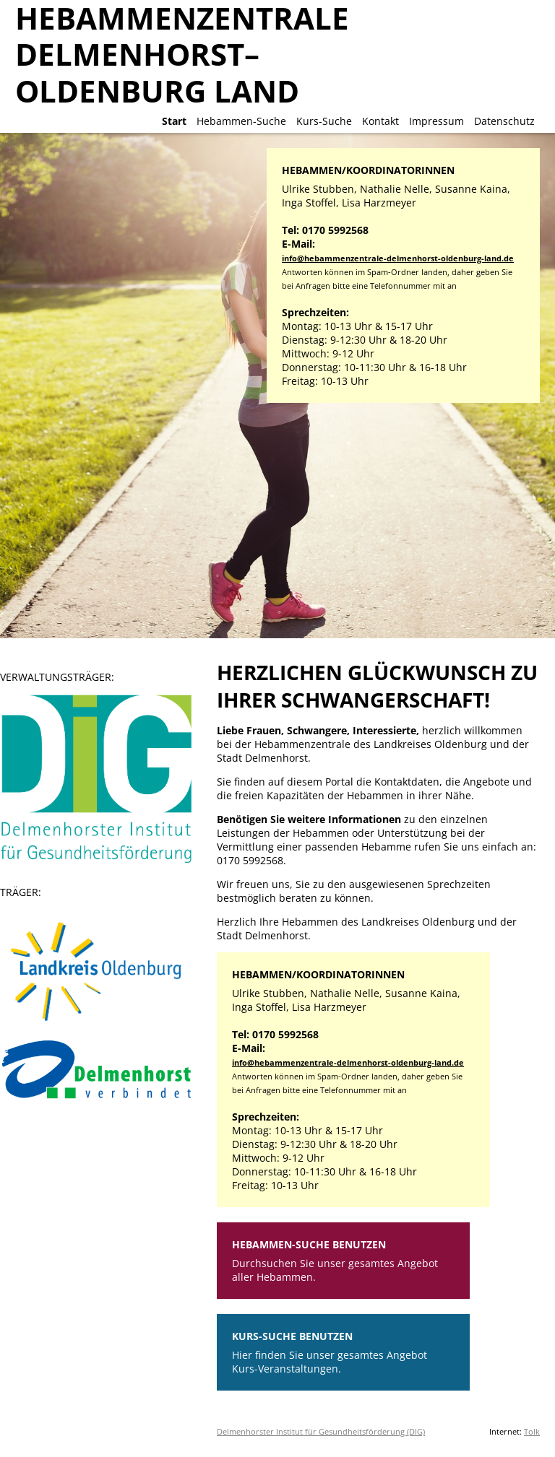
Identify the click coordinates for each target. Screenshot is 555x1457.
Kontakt (380, 121)
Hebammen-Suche (241, 121)
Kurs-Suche (324, 121)
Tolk (532, 1431)
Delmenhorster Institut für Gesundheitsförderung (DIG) (321, 1431)
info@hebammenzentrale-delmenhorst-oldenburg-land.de (398, 258)
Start (174, 121)
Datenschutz (504, 121)
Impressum (436, 121)
